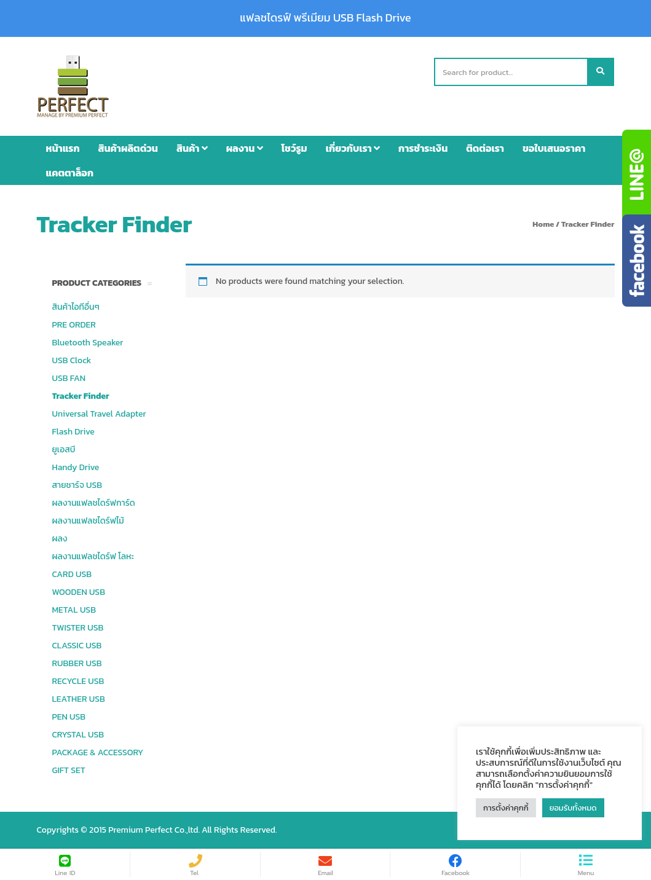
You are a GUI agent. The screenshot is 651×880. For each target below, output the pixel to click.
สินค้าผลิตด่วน (128, 148)
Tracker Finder (80, 396)
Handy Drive (76, 467)
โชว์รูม (294, 148)
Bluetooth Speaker (88, 342)
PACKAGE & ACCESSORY (98, 752)
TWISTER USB (78, 627)
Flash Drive (73, 431)
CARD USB (72, 574)
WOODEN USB (78, 592)
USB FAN (69, 378)
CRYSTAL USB (78, 734)
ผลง (60, 538)
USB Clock (72, 360)
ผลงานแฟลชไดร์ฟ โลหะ (93, 556)
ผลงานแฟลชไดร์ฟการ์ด (93, 503)
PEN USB (69, 716)
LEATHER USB (78, 699)
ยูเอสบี (64, 449)
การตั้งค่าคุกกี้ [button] (506, 808)
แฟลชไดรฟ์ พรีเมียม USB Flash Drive (325, 17)
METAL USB (74, 609)
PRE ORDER (74, 324)
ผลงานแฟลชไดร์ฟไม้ (88, 520)
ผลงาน (244, 148)
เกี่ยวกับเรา (353, 148)
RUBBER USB (77, 663)
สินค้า (192, 148)
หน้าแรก (63, 148)
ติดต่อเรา (485, 148)
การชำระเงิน (423, 148)
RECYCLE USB (78, 681)
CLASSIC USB (77, 645)
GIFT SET (68, 770)
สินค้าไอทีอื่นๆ (76, 307)
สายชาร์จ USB (77, 485)
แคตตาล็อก (70, 172)
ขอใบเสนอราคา (554, 148)
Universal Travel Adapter (99, 413)
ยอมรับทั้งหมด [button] (573, 808)
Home (543, 224)
